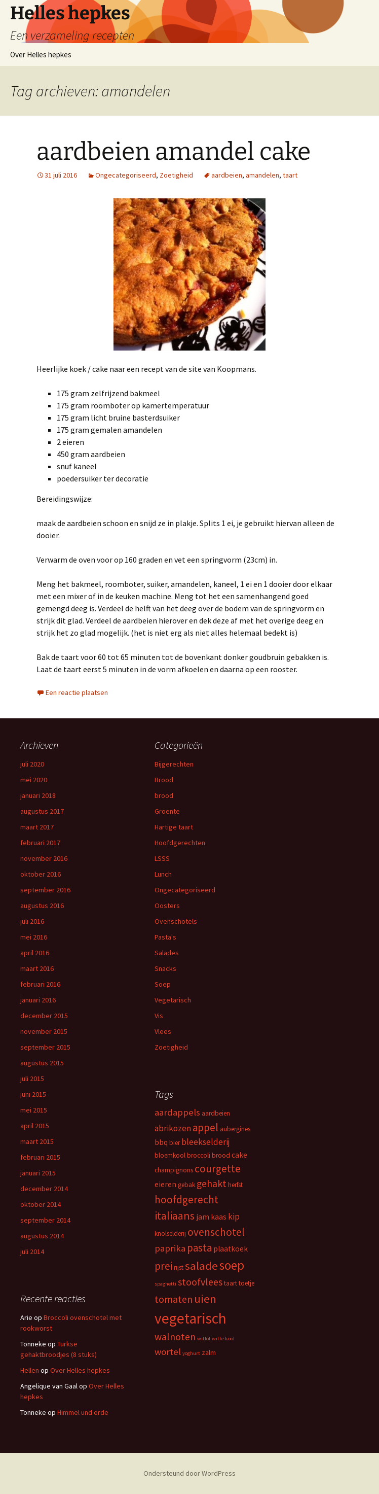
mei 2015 (33, 1110)
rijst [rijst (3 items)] (178, 1267)
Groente (167, 811)
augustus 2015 (42, 1062)
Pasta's (165, 937)
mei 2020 (33, 779)
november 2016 (43, 858)
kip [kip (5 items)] (234, 1216)
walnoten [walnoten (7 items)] (175, 1337)
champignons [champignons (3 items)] (174, 1170)
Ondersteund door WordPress (189, 1473)
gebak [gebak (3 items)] (186, 1184)
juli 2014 (32, 1251)
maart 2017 (37, 826)
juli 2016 (32, 921)
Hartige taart (174, 826)
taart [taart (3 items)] (230, 1283)
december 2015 (44, 1015)
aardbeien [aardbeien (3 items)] (216, 1113)
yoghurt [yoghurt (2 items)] (191, 1353)
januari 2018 (38, 795)
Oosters (167, 905)
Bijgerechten (174, 764)
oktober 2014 (40, 1204)
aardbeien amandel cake (173, 151)
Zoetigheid (176, 175)
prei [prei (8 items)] (163, 1266)
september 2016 (45, 889)
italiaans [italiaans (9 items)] (175, 1215)
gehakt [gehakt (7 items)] (211, 1183)
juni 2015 (33, 1094)
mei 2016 (33, 937)
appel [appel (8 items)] (205, 1127)
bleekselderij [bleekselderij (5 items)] (205, 1142)
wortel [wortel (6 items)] (168, 1352)
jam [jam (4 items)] (202, 1217)
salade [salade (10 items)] (201, 1266)
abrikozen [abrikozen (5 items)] (173, 1128)
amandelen (262, 175)
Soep (163, 984)
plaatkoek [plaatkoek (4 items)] (230, 1249)
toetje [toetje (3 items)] (246, 1283)
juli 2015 (32, 1078)
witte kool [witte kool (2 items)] (223, 1338)
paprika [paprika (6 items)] (170, 1248)
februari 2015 (40, 1157)
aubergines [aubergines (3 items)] (235, 1129)
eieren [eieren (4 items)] (165, 1184)
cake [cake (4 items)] (239, 1155)
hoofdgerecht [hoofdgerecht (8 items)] (186, 1199)
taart (290, 175)
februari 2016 (40, 984)
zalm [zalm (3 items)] (209, 1352)
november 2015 (43, 1031)
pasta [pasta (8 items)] (199, 1248)
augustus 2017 (42, 811)
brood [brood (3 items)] (221, 1155)
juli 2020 (32, 764)
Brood (164, 779)
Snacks (165, 968)
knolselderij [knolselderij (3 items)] (170, 1233)
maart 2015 (37, 1141)
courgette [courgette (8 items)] (218, 1168)
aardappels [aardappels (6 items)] (177, 1112)
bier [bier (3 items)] (174, 1142)
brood (164, 795)
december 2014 (44, 1188)
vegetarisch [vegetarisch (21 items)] (190, 1318)
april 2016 (34, 952)
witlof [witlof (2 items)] (203, 1338)
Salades (167, 952)
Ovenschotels (176, 921)
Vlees (163, 1031)
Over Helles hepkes (40, 54)
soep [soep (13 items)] (231, 1265)
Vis (159, 1015)
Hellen (29, 1370)
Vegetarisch (173, 999)
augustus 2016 (42, 905)
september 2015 (45, 1047)
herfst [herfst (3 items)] (235, 1184)
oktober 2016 (40, 874)
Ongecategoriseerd (125, 175)
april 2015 (34, 1125)
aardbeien (226, 175)
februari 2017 (40, 842)
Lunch (163, 874)
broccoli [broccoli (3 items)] (198, 1155)
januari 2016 (38, 999)
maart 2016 (37, 968)
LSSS (162, 858)
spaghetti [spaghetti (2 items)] (165, 1283)
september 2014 (45, 1220)
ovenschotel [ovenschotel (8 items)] (216, 1232)
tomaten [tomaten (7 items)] (174, 1299)
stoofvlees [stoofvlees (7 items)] (200, 1282)
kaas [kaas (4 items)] (218, 1217)
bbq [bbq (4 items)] (161, 1142)
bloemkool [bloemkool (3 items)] (170, 1155)
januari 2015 (38, 1172)
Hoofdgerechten (180, 842)
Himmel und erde (82, 1412)
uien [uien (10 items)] (205, 1299)
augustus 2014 (42, 1235)
